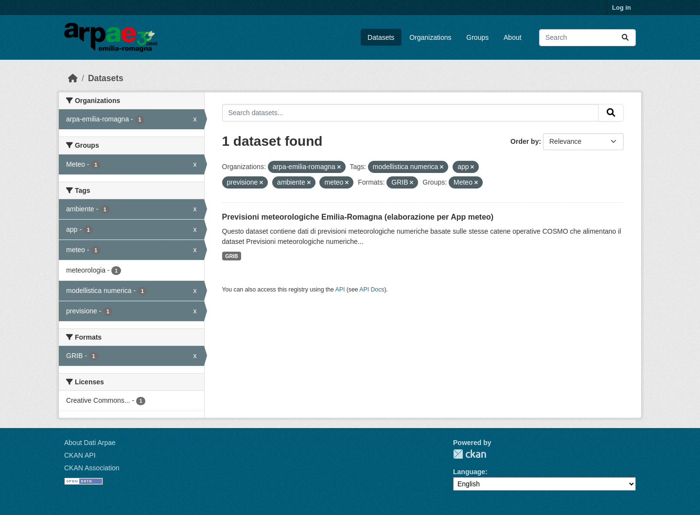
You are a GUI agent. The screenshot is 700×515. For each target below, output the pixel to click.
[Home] (73, 78)
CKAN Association (92, 468)
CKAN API (80, 455)
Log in (621, 7)
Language (469, 472)
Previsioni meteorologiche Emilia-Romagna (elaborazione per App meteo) (358, 217)
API (340, 289)
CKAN (469, 454)
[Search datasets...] (587, 37)
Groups (477, 37)
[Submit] (625, 37)
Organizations (430, 37)
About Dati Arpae (90, 442)
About (513, 37)
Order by (524, 141)
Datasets (381, 37)
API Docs (371, 289)
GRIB (231, 256)
